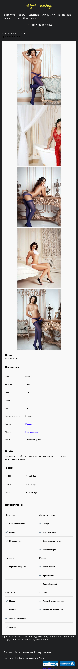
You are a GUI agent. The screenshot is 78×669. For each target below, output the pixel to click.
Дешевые (34, 14)
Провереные (64, 14)
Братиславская (31, 432)
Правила (7, 652)
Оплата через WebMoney (28, 652)
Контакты (49, 652)
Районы (7, 17)
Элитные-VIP (48, 14)
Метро (17, 17)
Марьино (29, 424)
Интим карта (30, 17)
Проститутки (9, 14)
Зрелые (23, 14)
